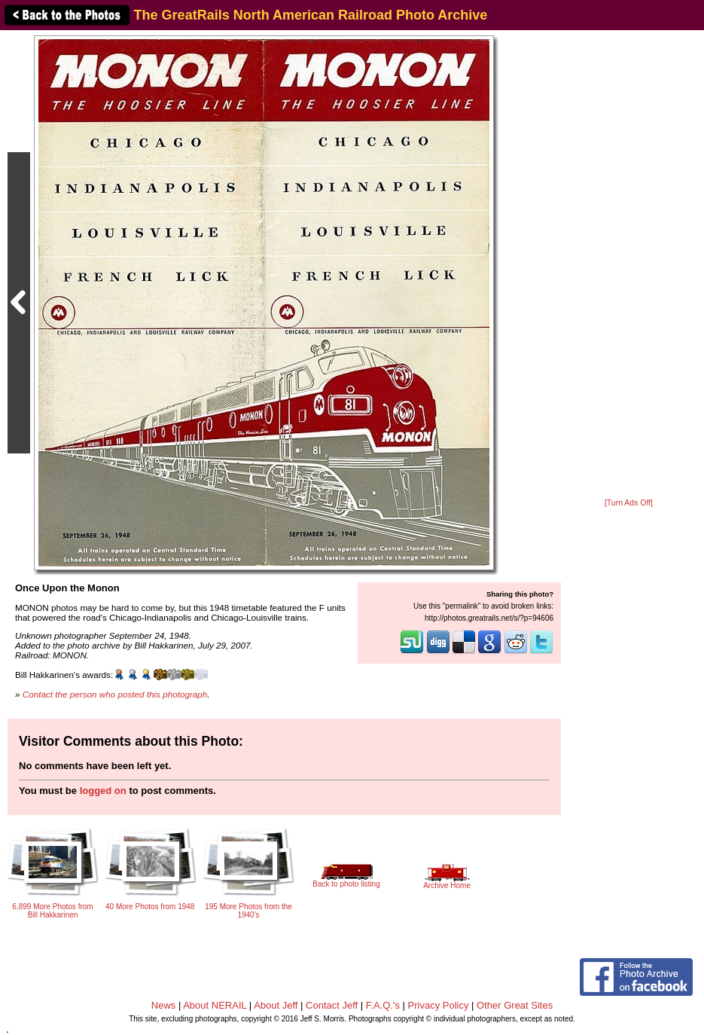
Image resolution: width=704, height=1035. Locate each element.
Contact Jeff (332, 1005)
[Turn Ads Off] (629, 503)
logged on (103, 790)
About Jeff (275, 1005)
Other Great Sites (515, 1005)
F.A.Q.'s (383, 1005)
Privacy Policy (438, 1005)
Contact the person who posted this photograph (115, 694)
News (163, 1005)
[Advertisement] (628, 265)
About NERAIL (214, 1005)
